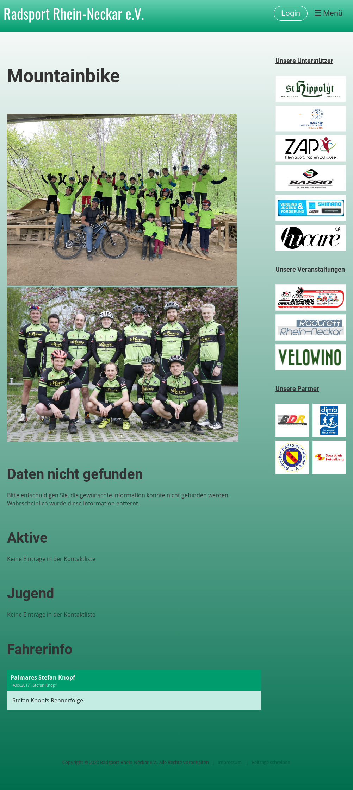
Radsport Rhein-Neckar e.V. (74, 13)
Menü (328, 13)
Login (290, 13)
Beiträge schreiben (271, 762)
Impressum (230, 762)
